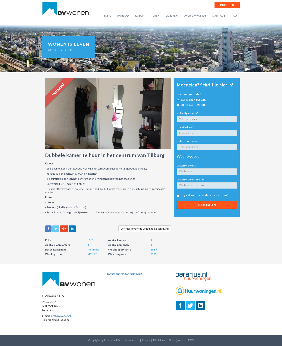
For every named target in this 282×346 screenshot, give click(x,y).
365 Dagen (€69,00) (192, 99)
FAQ (234, 15)
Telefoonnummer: (189, 141)
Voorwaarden (131, 340)
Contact (218, 15)
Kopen (139, 15)
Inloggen (227, 5)
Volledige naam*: (188, 113)
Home (107, 15)
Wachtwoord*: (186, 165)
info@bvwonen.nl (61, 315)
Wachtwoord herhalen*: (193, 179)
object (69, 50)
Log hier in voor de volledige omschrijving (145, 228)
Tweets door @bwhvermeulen (124, 273)
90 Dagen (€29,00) (191, 104)
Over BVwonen (195, 15)
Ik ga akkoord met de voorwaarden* (202, 195)
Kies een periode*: (189, 94)
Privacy (146, 340)
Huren (155, 15)
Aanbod (123, 15)
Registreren (207, 204)
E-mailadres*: (186, 127)
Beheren (172, 15)
